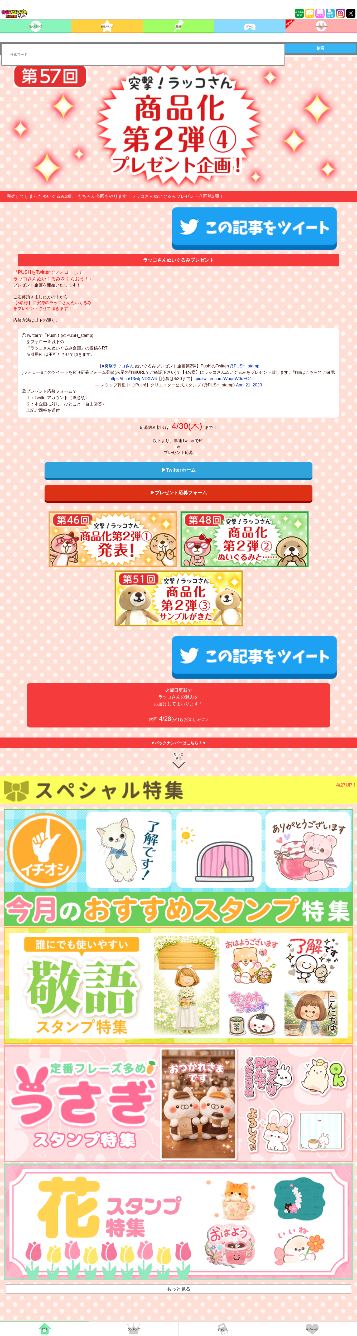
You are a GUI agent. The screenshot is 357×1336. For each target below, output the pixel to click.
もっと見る (178, 756)
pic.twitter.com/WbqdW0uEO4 (224, 378)
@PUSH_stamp (244, 366)
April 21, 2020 (249, 385)
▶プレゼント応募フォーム (178, 492)
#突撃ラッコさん (118, 366)
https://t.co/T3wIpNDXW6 (133, 378)
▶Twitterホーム (178, 470)
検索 (320, 48)
